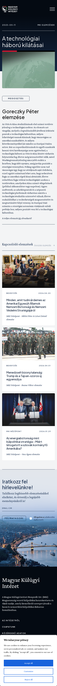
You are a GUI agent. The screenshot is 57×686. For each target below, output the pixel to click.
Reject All (29, 679)
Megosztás (16, 98)
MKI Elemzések (46, 25)
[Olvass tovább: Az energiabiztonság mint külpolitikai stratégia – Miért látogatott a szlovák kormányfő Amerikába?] (28, 409)
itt (20, 218)
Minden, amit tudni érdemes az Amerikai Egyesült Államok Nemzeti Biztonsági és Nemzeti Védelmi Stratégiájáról (26, 305)
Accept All (28, 663)
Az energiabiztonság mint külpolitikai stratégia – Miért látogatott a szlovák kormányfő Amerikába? (27, 443)
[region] (28, 660)
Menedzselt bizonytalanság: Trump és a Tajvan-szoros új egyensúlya (24, 376)
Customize (28, 671)
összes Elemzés (44, 245)
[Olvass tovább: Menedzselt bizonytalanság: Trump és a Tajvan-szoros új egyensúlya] (28, 344)
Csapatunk (9, 627)
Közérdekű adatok (14, 633)
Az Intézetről (11, 620)
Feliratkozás (14, 518)
